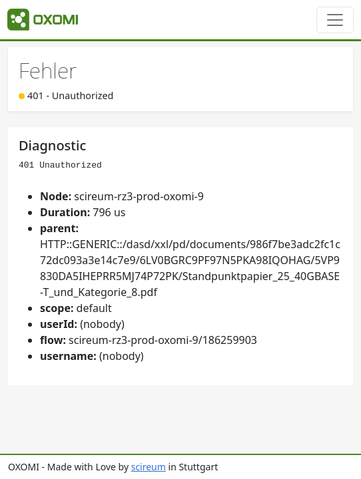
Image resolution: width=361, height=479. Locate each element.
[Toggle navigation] (335, 20)
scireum (148, 466)
